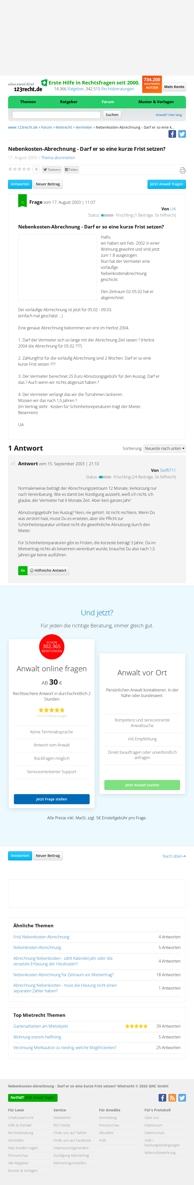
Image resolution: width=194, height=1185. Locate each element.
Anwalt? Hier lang (169, 115)
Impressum (153, 1125)
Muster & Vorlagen (156, 102)
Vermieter (84, 127)
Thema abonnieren (58, 158)
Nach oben (174, 856)
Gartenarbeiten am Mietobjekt (40, 1026)
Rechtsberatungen (117, 89)
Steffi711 (168, 471)
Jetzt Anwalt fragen (166, 184)
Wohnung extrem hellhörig (37, 1037)
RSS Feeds (62, 1125)
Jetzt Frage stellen (51, 799)
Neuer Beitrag (48, 184)
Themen (28, 102)
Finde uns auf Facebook (72, 1140)
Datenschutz (154, 1133)
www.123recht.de (23, 127)
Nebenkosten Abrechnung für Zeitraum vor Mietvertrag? (63, 975)
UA (173, 209)
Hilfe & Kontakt (20, 1125)
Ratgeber (75, 89)
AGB (102, 1140)
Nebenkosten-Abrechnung (37, 948)
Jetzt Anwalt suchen (142, 785)
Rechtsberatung (20, 1133)
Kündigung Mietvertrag (71, 1156)
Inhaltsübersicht (21, 1118)
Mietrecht (64, 127)
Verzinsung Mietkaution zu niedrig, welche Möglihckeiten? (64, 1048)
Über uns (151, 1118)
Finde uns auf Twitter (70, 1133)
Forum (108, 102)
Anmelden (16, 1140)
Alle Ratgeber (18, 1163)
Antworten (20, 184)
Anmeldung (108, 1118)
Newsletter (62, 1118)
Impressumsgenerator (71, 1148)
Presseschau (18, 1156)
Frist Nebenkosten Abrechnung (41, 937)
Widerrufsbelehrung (160, 1153)
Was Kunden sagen (23, 1148)
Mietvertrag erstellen (70, 1163)
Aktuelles (106, 1133)
